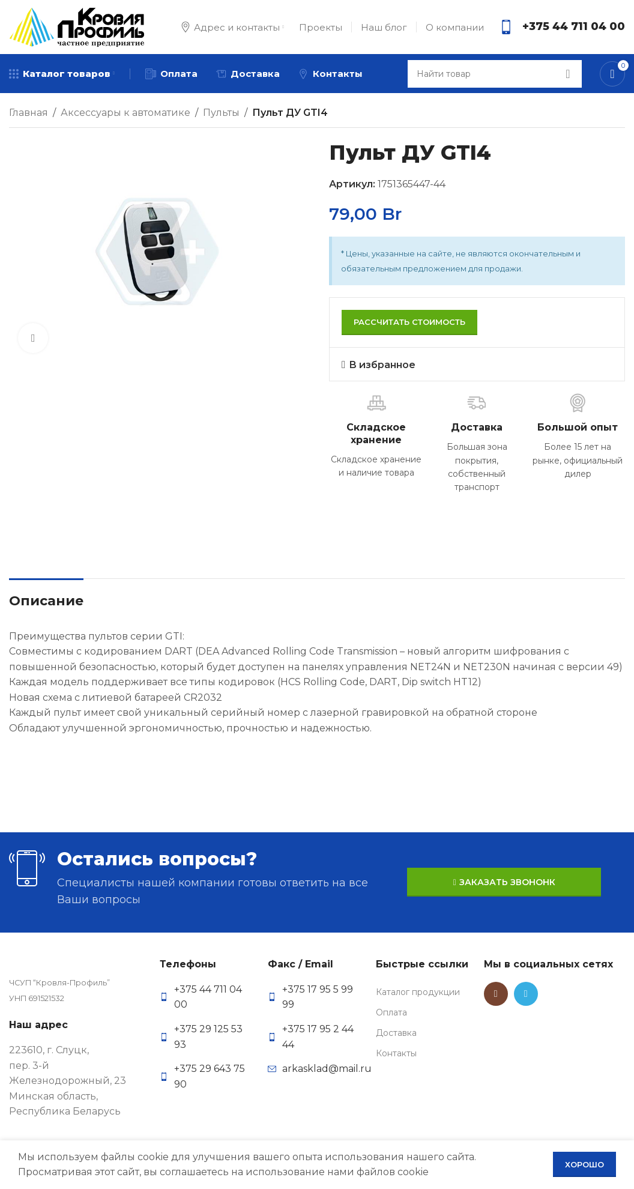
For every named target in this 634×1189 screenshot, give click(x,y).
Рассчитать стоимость (409, 322)
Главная (28, 112)
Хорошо (584, 1164)
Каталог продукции (418, 992)
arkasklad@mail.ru (327, 1068)
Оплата (391, 1012)
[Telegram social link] (526, 994)
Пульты (221, 112)
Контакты (396, 1053)
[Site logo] (76, 26)
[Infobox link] (562, 27)
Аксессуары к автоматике (125, 112)
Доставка (396, 1032)
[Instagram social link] (496, 994)
